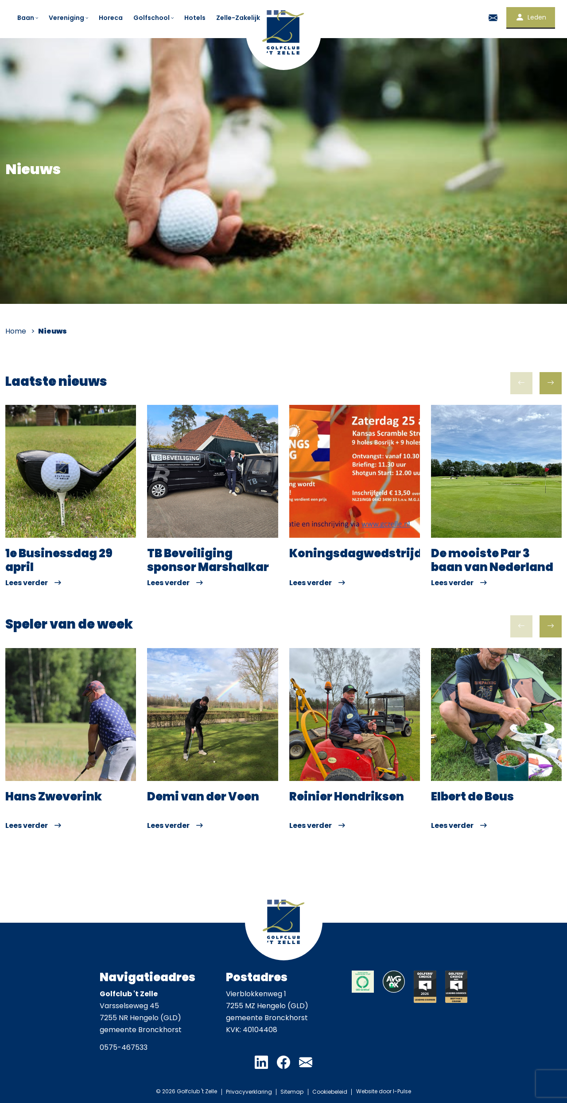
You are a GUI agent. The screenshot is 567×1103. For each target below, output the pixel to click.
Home (15, 331)
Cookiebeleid (330, 1091)
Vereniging (69, 17)
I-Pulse (403, 1091)
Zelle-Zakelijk (238, 17)
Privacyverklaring (248, 1091)
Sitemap (291, 1091)
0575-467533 (124, 1047)
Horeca (111, 17)
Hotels (195, 17)
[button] (551, 383)
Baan (28, 17)
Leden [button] (530, 17)
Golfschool (154, 17)
